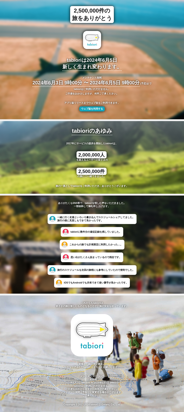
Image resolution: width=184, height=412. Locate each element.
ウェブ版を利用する (92, 108)
